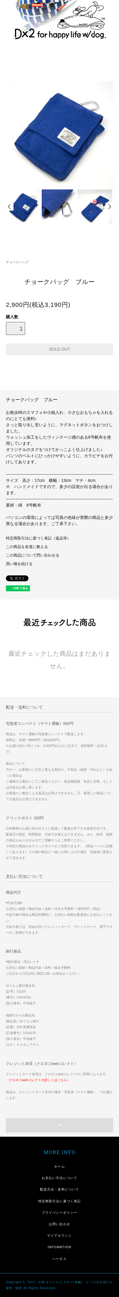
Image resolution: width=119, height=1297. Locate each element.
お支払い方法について (59, 1178)
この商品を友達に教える (27, 547)
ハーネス (59, 1259)
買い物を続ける (19, 564)
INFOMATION (59, 1247)
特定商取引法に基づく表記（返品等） (38, 538)
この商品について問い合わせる (32, 555)
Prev (10, 207)
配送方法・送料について (59, 1189)
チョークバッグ (17, 262)
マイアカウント (59, 1235)
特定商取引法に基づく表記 (59, 1201)
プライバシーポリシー (59, 1212)
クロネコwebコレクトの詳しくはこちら (38, 1080)
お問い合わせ (59, 1224)
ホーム (59, 1166)
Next (109, 207)
